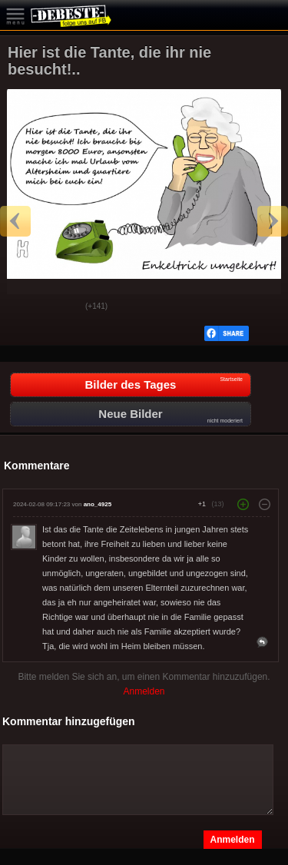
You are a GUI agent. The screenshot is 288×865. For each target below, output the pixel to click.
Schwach (62, 307)
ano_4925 (97, 504)
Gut (24, 307)
